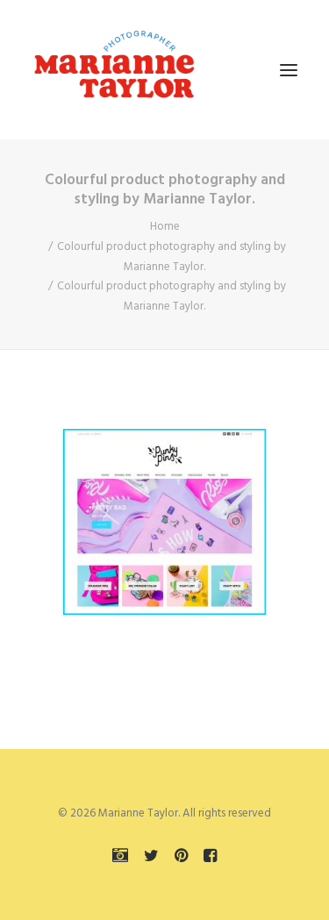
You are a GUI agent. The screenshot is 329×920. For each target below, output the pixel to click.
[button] (288, 69)
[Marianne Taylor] (114, 70)
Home (165, 227)
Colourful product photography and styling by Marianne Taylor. (171, 257)
